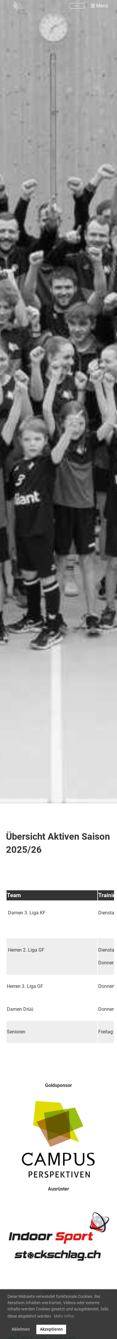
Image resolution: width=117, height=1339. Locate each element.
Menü (99, 6)
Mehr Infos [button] (64, 1316)
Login (77, 6)
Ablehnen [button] (21, 1329)
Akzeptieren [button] (51, 1329)
